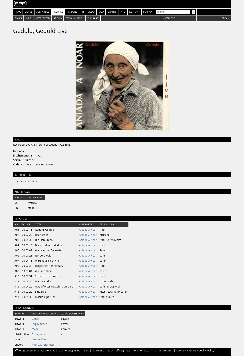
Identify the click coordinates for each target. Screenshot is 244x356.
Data (101, 11)
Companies (42, 11)
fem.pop (148, 11)
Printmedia (88, 11)
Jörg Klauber (39, 324)
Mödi (35, 329)
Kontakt (134, 11)
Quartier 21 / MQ (102, 350)
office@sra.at (123, 350)
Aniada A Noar (29, 181)
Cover (18, 18)
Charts (112, 11)
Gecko (35, 318)
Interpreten (42, 18)
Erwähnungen (75, 18)
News (18, 11)
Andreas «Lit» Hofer (44, 344)
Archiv (58, 18)
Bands (28, 11)
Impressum (166, 350)
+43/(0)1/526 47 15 (145, 350)
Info (123, 11)
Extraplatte (38, 334)
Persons (72, 11)
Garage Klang (40, 339)
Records (58, 11)
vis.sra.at (92, 18)
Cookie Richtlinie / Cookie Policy (195, 350)
